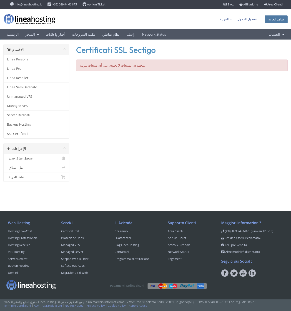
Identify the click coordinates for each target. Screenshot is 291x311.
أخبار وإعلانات (55, 34)
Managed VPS (17, 106)
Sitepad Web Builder (74, 259)
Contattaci (122, 252)
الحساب (276, 34)
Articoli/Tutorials (179, 245)
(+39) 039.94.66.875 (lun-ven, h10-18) (247, 231)
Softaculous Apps (73, 266)
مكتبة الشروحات (83, 34)
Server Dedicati (18, 115)
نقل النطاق (36, 167)
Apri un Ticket (94, 4)
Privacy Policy (95, 306)
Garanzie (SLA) (52, 306)
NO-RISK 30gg (74, 306)
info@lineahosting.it (26, 4)
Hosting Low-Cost (20, 231)
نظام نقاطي (111, 34)
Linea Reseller (17, 78)
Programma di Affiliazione (132, 259)
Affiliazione (248, 4)
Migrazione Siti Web (74, 273)
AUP (37, 306)
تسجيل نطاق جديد (36, 158)
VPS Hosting (16, 252)
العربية (226, 19)
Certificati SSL (70, 231)
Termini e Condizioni (17, 306)
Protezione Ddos (72, 238)
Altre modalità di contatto (240, 252)
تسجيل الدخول (247, 19)
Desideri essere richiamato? (241, 238)
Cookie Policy (117, 306)
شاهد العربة (276, 19)
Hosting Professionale (23, 238)
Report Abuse (138, 306)
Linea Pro (14, 68)
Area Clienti (273, 4)
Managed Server (72, 252)
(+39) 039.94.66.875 (62, 4)
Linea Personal (18, 59)
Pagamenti (175, 259)
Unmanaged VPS (19, 96)
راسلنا (130, 34)
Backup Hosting (19, 124)
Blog (228, 4)
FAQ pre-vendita (234, 245)
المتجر (32, 34)
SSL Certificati (17, 134)
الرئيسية (13, 34)
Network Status (154, 34)
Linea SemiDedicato (22, 87)
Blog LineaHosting (127, 245)
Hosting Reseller (19, 245)
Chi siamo (121, 231)
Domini (13, 273)
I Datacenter (123, 238)
